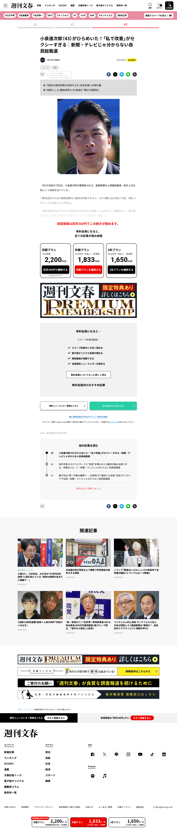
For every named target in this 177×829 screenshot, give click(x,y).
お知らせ (89, 807)
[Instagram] (128, 754)
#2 (72, 25)
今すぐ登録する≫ (56, 718)
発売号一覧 (121, 5)
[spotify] (92, 776)
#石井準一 (38, 15)
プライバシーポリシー (44, 807)
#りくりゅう (63, 15)
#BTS (50, 15)
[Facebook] (92, 754)
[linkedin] (164, 754)
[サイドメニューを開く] (5, 5)
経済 (47, 769)
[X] (104, 754)
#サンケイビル (106, 15)
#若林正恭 (122, 15)
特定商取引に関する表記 (69, 807)
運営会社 (140, 807)
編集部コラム (11, 787)
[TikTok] (152, 754)
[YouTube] (140, 754)
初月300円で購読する (55, 270)
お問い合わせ (10, 807)
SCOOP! (63, 5)
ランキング (50, 5)
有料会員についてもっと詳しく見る (88, 374)
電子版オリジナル (104, 5)
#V (74, 15)
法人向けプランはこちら (113, 405)
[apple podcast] (104, 776)
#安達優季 (24, 15)
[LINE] (116, 754)
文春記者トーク (85, 5)
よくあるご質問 (105, 807)
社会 (47, 763)
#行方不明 (10, 15)
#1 (35, 25)
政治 (55, 67)
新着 (39, 5)
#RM (92, 15)
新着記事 (9, 752)
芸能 (47, 758)
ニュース (45, 67)
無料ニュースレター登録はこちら (63, 405)
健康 (47, 781)
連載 (72, 5)
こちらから (114, 422)
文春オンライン (124, 807)
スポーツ (50, 775)
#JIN (83, 15)
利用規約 (25, 807)
